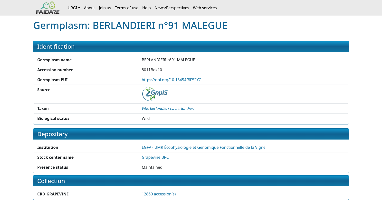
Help (146, 7)
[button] (168, 108)
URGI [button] (72, 7)
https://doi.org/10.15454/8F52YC (171, 79)
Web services (205, 7)
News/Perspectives (172, 7)
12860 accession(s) (159, 194)
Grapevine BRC (155, 157)
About (89, 7)
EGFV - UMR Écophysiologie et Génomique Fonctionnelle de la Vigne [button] (204, 147)
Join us (105, 7)
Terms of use (126, 7)
